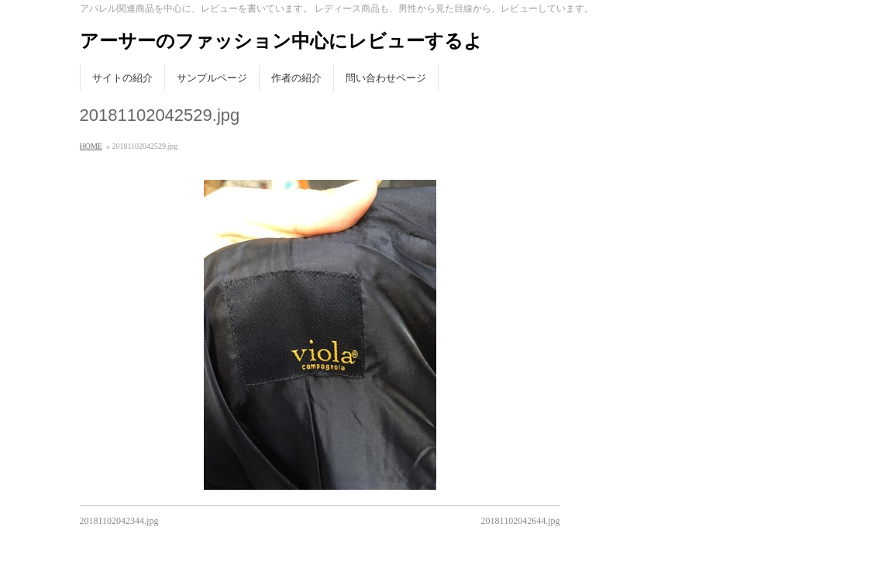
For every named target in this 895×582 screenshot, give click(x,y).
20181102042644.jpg (520, 520)
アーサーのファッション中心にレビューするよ (281, 40)
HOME (91, 146)
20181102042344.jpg (119, 520)
